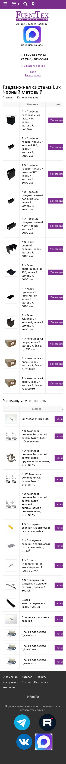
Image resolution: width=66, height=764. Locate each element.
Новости (41, 677)
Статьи (26, 682)
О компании (10, 677)
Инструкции (10, 682)
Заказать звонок (34, 65)
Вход (33, 72)
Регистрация (33, 75)
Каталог (27, 677)
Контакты (9, 687)
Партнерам (41, 682)
